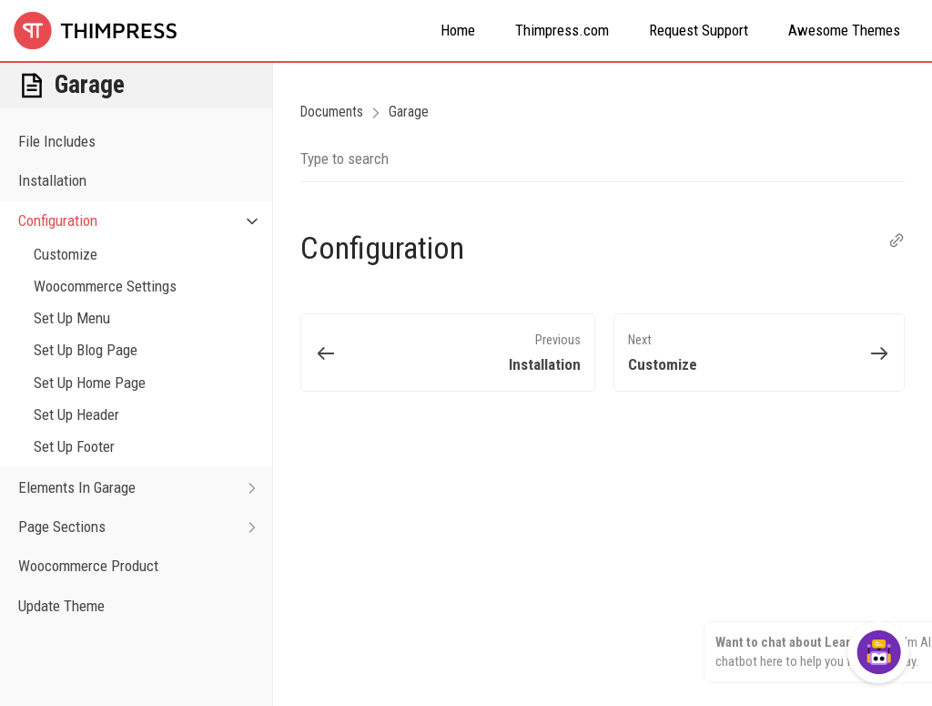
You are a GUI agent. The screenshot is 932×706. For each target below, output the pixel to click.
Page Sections (145, 527)
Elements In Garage (145, 487)
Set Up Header (76, 414)
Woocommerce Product (88, 566)
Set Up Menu (72, 318)
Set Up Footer (74, 446)
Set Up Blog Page (85, 350)
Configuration (145, 220)
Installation (52, 180)
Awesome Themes (844, 30)
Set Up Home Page (90, 382)
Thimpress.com (562, 30)
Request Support (698, 30)
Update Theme (61, 606)
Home (458, 30)
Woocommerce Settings (105, 286)
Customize (65, 254)
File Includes (57, 141)
